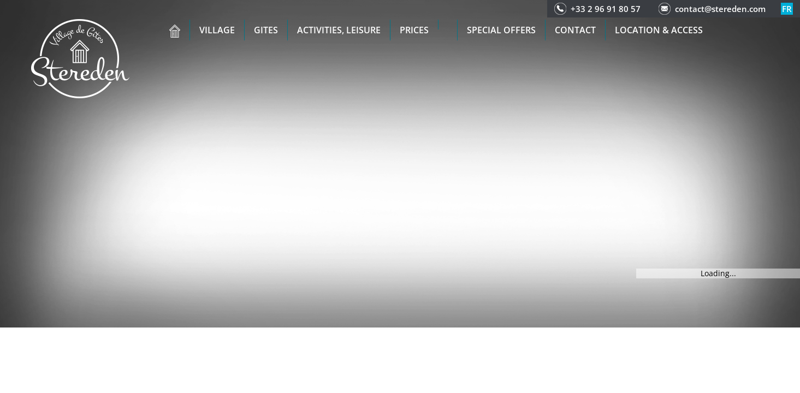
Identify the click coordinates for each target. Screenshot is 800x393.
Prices (414, 30)
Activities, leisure (339, 30)
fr (787, 8)
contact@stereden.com (720, 8)
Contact (575, 30)
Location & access (659, 30)
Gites (266, 30)
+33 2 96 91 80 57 (606, 8)
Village (217, 30)
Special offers (501, 30)
